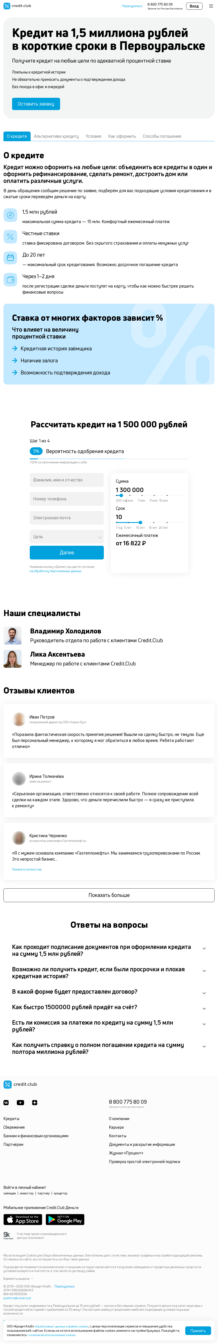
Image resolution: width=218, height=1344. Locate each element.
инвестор (27, 1195)
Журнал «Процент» (126, 1154)
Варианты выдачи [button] (18, 1281)
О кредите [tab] (17, 138)
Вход (194, 6)
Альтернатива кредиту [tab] (56, 138)
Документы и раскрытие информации (142, 1146)
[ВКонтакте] (6, 1104)
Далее (67, 554)
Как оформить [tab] (122, 138)
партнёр (44, 1195)
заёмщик (9, 1195)
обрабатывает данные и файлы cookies (63, 1326)
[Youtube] (21, 1104)
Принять (198, 1330)
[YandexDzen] (35, 1104)
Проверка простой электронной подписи (144, 1163)
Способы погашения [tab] (162, 138)
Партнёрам (13, 1146)
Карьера (116, 1129)
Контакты (117, 1137)
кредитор (60, 1195)
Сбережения (14, 1129)
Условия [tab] (93, 138)
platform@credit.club (17, 1300)
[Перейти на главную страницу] (17, 6)
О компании (119, 1120)
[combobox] (67, 481)
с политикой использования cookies (52, 1335)
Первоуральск (132, 6)
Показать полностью (27, 871)
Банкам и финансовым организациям (35, 1137)
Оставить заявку (38, 104)
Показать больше (109, 897)
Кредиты (11, 1120)
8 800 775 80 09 (160, 4)
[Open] (100, 539)
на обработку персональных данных (55, 572)
